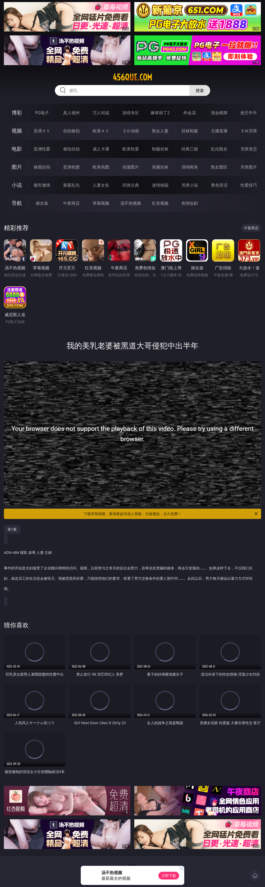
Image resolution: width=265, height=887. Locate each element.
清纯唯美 (189, 167)
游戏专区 (130, 113)
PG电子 (42, 113)
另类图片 (248, 167)
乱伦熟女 (219, 149)
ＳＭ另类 (248, 131)
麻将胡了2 (160, 113)
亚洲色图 (71, 167)
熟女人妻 (160, 131)
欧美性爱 (130, 149)
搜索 (200, 90)
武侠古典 (130, 185)
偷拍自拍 (71, 149)
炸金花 (189, 113)
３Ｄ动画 (130, 131)
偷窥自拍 (42, 167)
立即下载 (168, 875)
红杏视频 (160, 203)
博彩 (17, 112)
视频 (17, 130)
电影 (17, 148)
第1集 (12, 529)
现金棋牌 (219, 113)
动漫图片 (130, 167)
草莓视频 (101, 203)
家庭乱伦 (71, 185)
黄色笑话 (219, 185)
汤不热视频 (130, 203)
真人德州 (71, 113)
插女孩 (42, 203)
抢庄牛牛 (248, 113)
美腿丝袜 (160, 167)
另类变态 (248, 149)
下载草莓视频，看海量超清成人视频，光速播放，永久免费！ (171, 514)
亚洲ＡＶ (42, 131)
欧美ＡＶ (101, 131)
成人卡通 (101, 149)
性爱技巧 (248, 185)
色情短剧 (189, 203)
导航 (17, 203)
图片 (17, 166)
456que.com (132, 77)
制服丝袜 (160, 149)
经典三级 (189, 149)
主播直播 (219, 131)
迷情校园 (160, 185)
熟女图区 (219, 167)
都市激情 (42, 185)
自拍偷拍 (71, 131)
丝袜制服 (189, 131)
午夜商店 (71, 203)
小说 (17, 184)
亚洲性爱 (42, 149)
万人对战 (101, 113)
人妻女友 (101, 185)
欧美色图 (101, 167)
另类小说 (189, 185)
